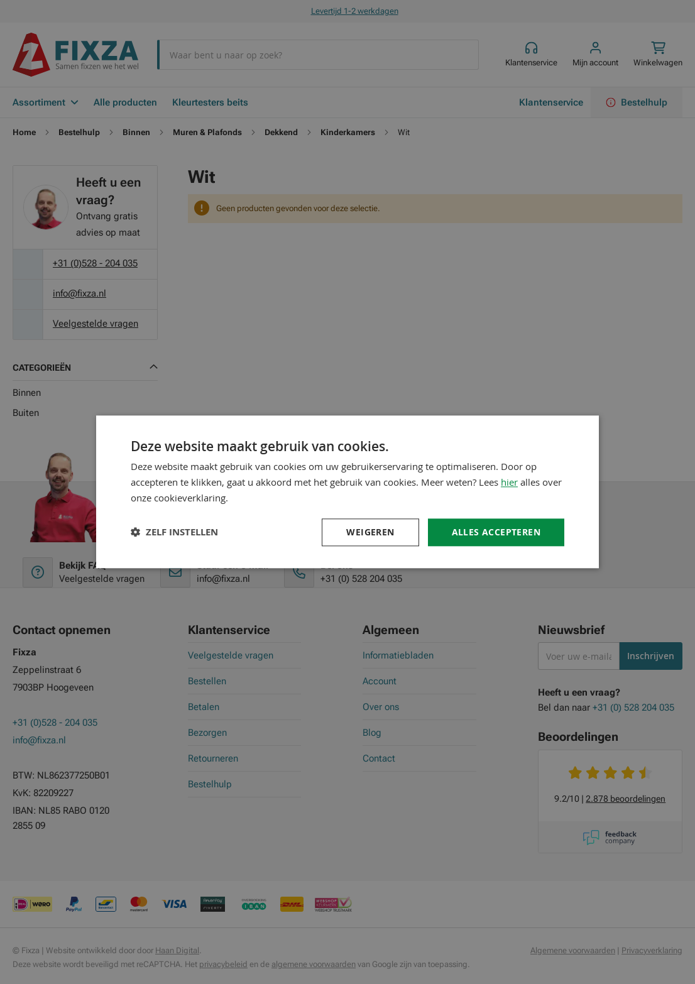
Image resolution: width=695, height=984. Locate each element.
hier (509, 482)
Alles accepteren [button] (496, 532)
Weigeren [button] (370, 532)
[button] (174, 532)
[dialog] (347, 491)
